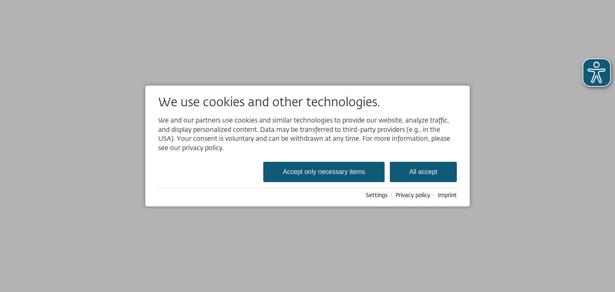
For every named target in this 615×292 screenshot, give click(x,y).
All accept (423, 171)
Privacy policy (413, 195)
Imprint (447, 195)
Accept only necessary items (324, 171)
